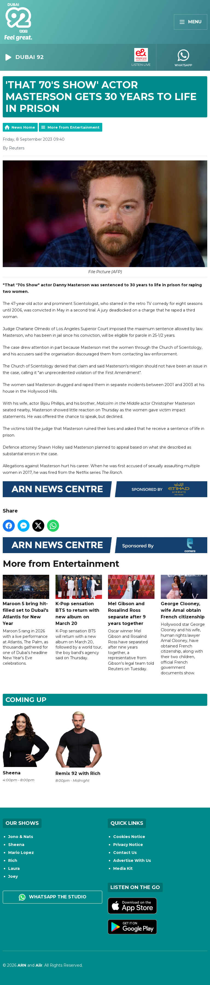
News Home (23, 127)
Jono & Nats (20, 836)
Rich (12, 860)
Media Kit (123, 868)
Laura (14, 868)
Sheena (16, 844)
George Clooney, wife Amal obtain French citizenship (184, 596)
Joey (13, 876)
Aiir (39, 965)
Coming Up (25, 700)
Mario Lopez (21, 852)
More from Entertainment (74, 127)
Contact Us (125, 852)
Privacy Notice (128, 844)
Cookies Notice (129, 836)
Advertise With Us (132, 860)
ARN (22, 965)
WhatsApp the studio (52, 897)
